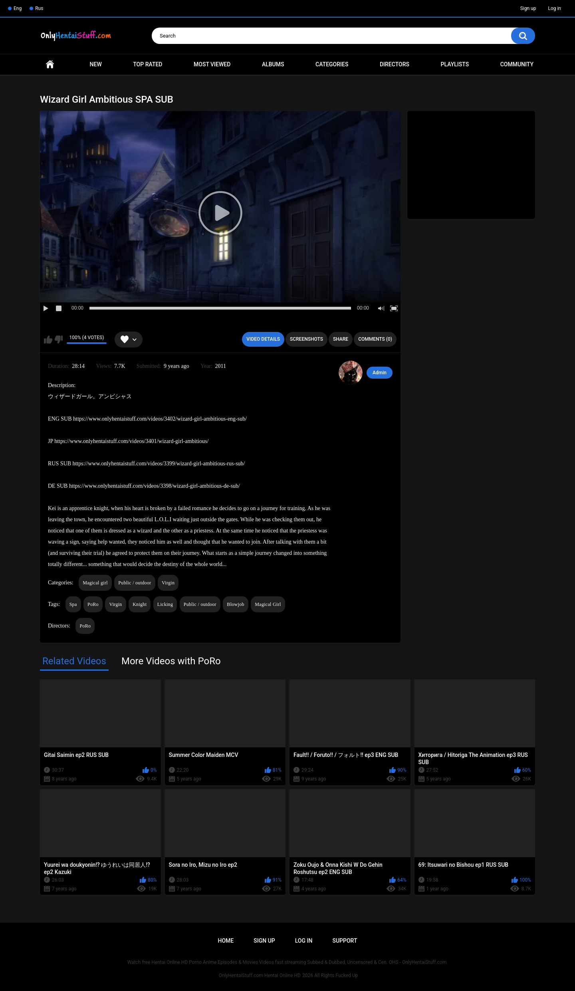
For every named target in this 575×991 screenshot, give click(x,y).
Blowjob (235, 604)
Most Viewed (212, 64)
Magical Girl (268, 604)
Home (50, 64)
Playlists (455, 64)
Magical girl (95, 583)
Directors (394, 64)
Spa (73, 604)
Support (344, 940)
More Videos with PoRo (171, 661)
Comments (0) (375, 339)
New (96, 64)
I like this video (48, 340)
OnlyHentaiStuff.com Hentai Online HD (260, 975)
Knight (140, 604)
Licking (165, 604)
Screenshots (306, 339)
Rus (39, 8)
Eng (18, 8)
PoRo (93, 604)
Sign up (528, 8)
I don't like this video (58, 340)
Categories (331, 64)
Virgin (168, 583)
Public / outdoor (134, 583)
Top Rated (147, 64)
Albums (273, 64)
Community (516, 64)
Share (340, 339)
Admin (380, 372)
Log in (554, 8)
